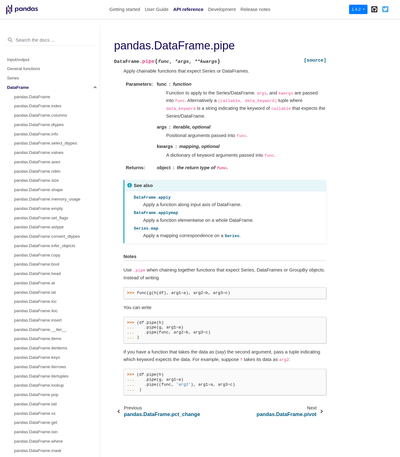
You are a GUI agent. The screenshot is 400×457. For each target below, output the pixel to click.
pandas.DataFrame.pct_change (43, 368)
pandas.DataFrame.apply (38, 60)
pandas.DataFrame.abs (36, 154)
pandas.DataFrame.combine (40, 42)
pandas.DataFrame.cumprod (41, 247)
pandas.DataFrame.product (39, 386)
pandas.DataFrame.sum (36, 442)
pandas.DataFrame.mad (37, 312)
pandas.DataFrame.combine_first (45, 51)
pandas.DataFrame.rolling (38, 126)
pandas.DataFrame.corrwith (40, 200)
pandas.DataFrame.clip (36, 182)
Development (222, 9)
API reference (188, 9)
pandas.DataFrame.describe (40, 265)
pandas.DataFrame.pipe (38, 79)
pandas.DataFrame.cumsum (40, 256)
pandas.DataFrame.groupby (40, 116)
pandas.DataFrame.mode (38, 359)
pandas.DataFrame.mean (38, 331)
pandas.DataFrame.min (36, 349)
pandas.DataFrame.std (35, 451)
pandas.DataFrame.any (36, 172)
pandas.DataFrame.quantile (40, 396)
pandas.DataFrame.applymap (42, 70)
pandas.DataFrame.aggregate (42, 98)
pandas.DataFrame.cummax (40, 228)
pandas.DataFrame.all (35, 163)
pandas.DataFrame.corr (36, 191)
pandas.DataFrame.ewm (37, 144)
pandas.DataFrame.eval (36, 284)
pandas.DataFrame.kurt (36, 293)
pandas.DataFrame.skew (37, 433)
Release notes (255, 9)
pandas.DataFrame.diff (35, 275)
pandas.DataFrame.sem (36, 424)
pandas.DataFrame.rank (37, 405)
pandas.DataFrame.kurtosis (40, 303)
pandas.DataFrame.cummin (40, 238)
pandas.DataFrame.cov (36, 219)
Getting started (124, 9)
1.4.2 (357, 9)
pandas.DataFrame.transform (41, 107)
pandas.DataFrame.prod (37, 377)
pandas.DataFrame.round (38, 414)
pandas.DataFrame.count (38, 210)
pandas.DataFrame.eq (35, 33)
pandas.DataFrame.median (39, 340)
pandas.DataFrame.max (36, 321)
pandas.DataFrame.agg (36, 89)
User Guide (156, 9)
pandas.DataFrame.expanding (42, 135)
